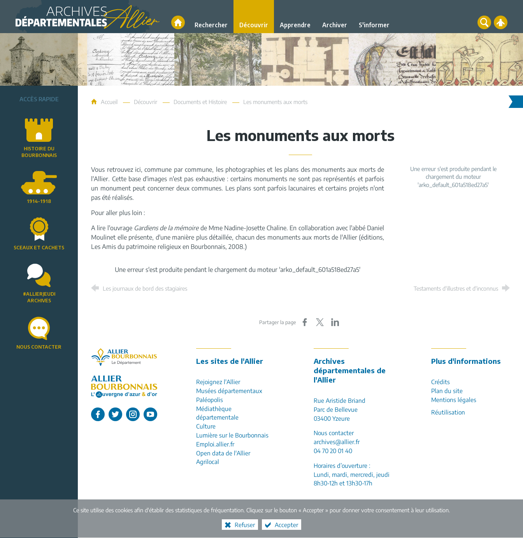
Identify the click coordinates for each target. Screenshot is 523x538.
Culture (206, 426)
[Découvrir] (253, 16)
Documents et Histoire (200, 101)
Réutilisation (448, 412)
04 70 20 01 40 (333, 450)
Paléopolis (209, 399)
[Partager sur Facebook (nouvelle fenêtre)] (304, 322)
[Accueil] (178, 22)
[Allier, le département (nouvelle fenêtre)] (124, 357)
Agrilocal (207, 461)
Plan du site (447, 390)
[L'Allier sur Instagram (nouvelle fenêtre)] (133, 414)
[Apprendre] (295, 16)
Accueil (110, 101)
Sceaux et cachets (39, 247)
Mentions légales (453, 399)
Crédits (440, 381)
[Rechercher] (211, 16)
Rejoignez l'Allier (218, 381)
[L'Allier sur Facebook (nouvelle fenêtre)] (98, 414)
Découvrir (145, 101)
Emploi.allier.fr (215, 444)
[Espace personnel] (500, 22)
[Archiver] (334, 16)
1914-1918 (39, 201)
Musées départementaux (229, 390)
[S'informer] (374, 16)
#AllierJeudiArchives (39, 297)
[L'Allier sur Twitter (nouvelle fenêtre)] (115, 414)
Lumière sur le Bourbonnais (232, 435)
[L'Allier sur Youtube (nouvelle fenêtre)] (150, 414)
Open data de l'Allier (223, 453)
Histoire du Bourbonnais (39, 152)
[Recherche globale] (484, 22)
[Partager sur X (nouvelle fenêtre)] (319, 322)
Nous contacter (38, 347)
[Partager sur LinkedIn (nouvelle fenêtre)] (335, 322)
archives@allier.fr (337, 441)
